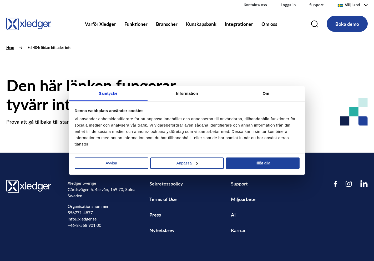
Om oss (269, 24)
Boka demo (347, 24)
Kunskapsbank (201, 24)
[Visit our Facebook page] (335, 184)
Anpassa (187, 163)
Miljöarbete (243, 199)
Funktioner (136, 24)
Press (155, 214)
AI (233, 214)
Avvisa (111, 163)
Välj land (348, 4)
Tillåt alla (262, 163)
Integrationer (239, 24)
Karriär (238, 230)
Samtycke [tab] (108, 93)
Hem (10, 47)
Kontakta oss (255, 4)
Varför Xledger (100, 24)
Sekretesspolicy (166, 183)
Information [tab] (187, 93)
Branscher (167, 24)
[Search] (314, 24)
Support (316, 4)
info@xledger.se (82, 219)
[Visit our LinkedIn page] (364, 184)
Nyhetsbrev (162, 230)
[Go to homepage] (28, 23)
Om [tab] (265, 93)
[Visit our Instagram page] (349, 184)
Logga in (288, 4)
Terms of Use (163, 199)
